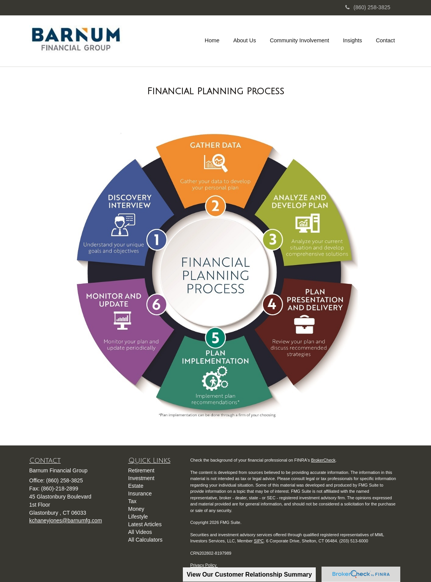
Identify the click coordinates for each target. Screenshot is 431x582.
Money (136, 509)
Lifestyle (138, 517)
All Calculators (145, 540)
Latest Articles (145, 524)
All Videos (140, 532)
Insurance (140, 493)
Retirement (141, 470)
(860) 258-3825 (367, 7)
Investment (141, 478)
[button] (244, 40)
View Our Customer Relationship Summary (249, 574)
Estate (136, 486)
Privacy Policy (204, 565)
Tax (132, 501)
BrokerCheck (323, 460)
